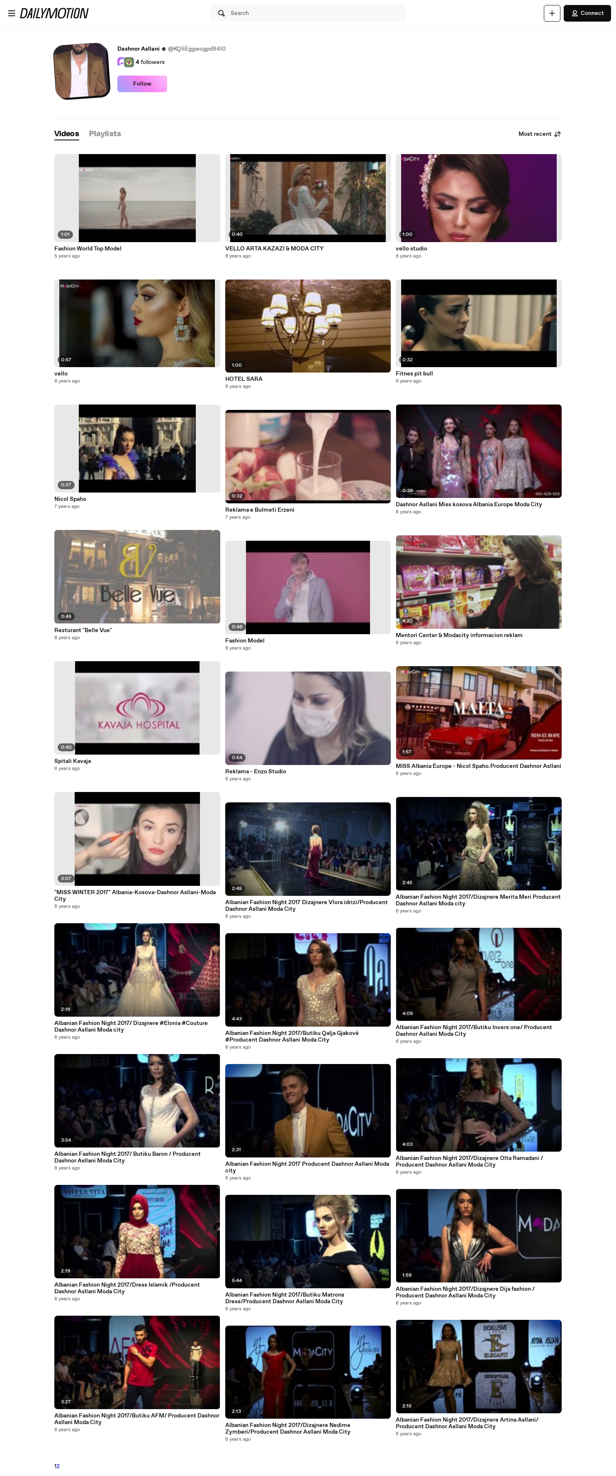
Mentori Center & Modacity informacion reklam (459, 635)
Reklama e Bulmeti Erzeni (260, 510)
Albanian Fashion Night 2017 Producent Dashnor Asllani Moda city (307, 1167)
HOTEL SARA (244, 379)
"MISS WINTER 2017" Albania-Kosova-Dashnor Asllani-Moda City (135, 895)
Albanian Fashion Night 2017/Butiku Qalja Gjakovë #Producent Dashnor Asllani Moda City (292, 1036)
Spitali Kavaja (72, 761)
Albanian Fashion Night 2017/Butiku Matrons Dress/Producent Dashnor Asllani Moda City (284, 1298)
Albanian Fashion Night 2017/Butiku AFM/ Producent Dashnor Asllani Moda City (136, 1419)
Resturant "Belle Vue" (83, 630)
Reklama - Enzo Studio (255, 771)
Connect (587, 13)
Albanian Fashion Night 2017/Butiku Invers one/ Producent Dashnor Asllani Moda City (474, 1030)
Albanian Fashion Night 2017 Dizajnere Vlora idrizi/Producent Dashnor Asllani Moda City (306, 905)
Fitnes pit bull (414, 373)
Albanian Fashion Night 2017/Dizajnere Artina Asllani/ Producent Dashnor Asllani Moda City (467, 1423)
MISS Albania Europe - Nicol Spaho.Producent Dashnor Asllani (478, 766)
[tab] (66, 134)
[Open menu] (11, 13)
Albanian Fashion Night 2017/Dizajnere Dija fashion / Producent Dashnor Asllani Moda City (465, 1292)
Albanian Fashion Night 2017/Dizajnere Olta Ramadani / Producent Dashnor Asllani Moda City (469, 1161)
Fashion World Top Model (88, 248)
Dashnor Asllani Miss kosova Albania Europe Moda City (469, 504)
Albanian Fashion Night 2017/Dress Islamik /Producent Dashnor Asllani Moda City (127, 1288)
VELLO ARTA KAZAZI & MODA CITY (274, 248)
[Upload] (552, 13)
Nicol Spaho (70, 499)
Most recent (540, 134)
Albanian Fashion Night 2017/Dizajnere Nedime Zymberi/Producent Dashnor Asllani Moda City (288, 1428)
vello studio (411, 248)
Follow (142, 84)
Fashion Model (245, 640)
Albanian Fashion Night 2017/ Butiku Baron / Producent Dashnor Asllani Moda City (127, 1157)
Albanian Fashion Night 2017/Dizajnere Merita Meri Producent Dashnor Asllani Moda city (478, 900)
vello (61, 373)
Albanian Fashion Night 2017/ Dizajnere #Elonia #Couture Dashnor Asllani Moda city (131, 1026)
